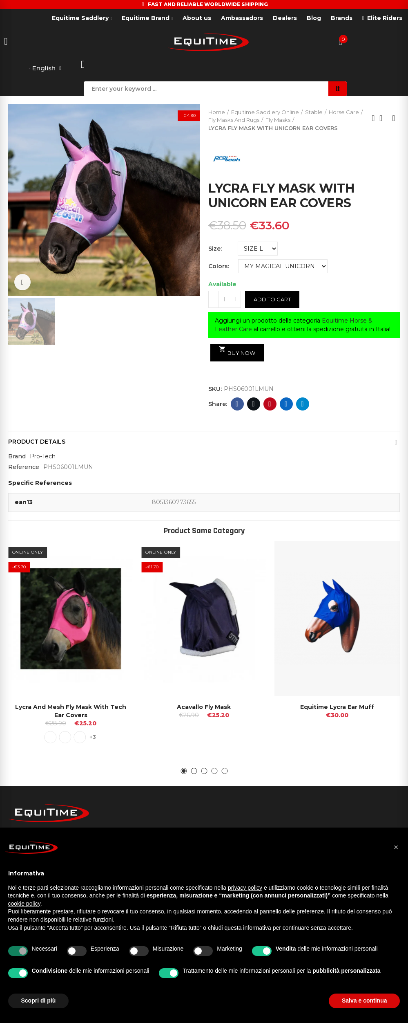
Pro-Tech (43, 456)
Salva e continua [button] (364, 1000)
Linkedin (286, 404)
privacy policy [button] (245, 887)
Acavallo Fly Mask (204, 706)
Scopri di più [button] (38, 1000)
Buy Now (237, 351)
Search (337, 88)
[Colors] (283, 266)
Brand (17, 456)
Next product (394, 118)
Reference (23, 467)
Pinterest (269, 404)
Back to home (383, 118)
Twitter (253, 404)
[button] (184, 771)
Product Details (36, 442)
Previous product (373, 118)
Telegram (302, 404)
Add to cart (272, 299)
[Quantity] (224, 299)
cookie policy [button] (24, 903)
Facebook (237, 404)
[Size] (258, 249)
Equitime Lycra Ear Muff (337, 706)
